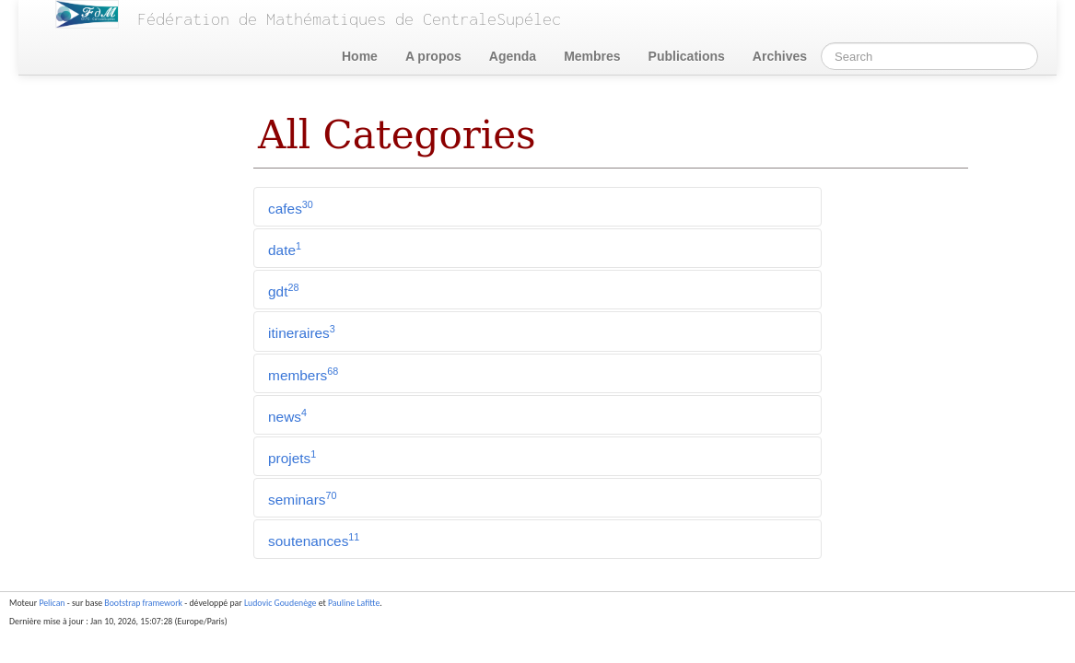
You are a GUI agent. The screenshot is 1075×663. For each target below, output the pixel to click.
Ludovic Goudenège (280, 603)
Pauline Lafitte (354, 603)
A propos (433, 56)
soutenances (313, 540)
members (303, 374)
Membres (592, 56)
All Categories (397, 134)
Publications (687, 56)
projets (292, 457)
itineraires (301, 332)
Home (360, 56)
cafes (290, 207)
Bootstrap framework (143, 603)
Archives (780, 56)
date (284, 249)
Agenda (512, 56)
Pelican (51, 603)
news (287, 416)
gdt (283, 290)
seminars (302, 498)
